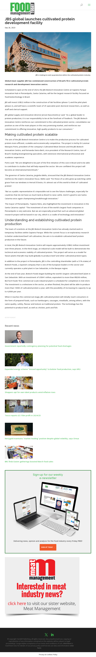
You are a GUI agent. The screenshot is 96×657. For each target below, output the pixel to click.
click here (67, 643)
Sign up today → (48, 547)
